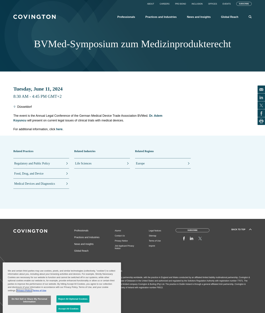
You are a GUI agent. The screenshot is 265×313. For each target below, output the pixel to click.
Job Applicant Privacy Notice (124, 247)
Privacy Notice (121, 241)
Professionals (81, 230)
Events (227, 4)
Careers (165, 4)
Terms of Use (155, 241)
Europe (140, 163)
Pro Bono (180, 4)
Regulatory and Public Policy (32, 163)
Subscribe (244, 4)
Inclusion (197, 4)
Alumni (118, 231)
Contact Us (120, 236)
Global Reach (81, 250)
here (59, 129)
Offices (212, 4)
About (150, 4)
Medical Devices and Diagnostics (34, 183)
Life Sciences (83, 163)
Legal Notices (155, 231)
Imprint (152, 246)
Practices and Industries (86, 237)
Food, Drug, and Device (28, 173)
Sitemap (152, 236)
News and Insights (83, 244)
